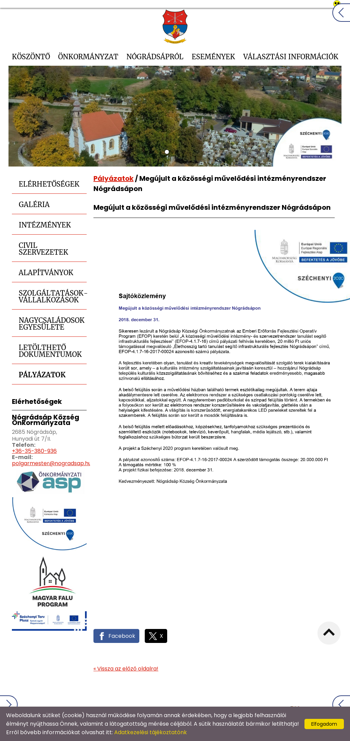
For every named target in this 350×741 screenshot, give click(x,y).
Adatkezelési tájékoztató (186, 699)
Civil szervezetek (43, 248)
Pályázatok (42, 374)
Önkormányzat (88, 56)
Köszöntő (31, 56)
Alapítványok (46, 272)
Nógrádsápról (154, 56)
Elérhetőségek (49, 184)
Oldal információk (250, 699)
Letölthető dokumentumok (50, 351)
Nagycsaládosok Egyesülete (52, 323)
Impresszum (296, 699)
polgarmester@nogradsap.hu (51, 463)
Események (213, 56)
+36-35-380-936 (34, 451)
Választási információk (290, 56)
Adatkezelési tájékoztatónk (150, 732)
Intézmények (45, 225)
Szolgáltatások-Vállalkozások (53, 296)
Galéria (34, 204)
